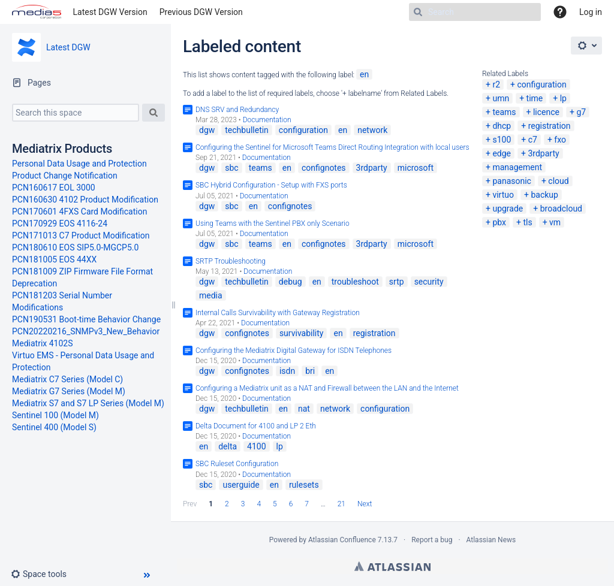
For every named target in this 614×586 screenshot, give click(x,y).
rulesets (304, 485)
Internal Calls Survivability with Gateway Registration (277, 313)
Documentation (267, 120)
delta (227, 446)
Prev (190, 504)
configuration (541, 84)
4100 (256, 446)
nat (304, 408)
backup (544, 195)
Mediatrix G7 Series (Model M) (68, 391)
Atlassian (392, 566)
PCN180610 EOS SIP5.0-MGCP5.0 (75, 247)
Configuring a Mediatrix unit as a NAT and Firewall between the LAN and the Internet (327, 388)
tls (527, 222)
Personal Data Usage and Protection (79, 163)
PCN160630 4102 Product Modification (85, 199)
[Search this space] (75, 113)
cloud (558, 181)
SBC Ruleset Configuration (236, 464)
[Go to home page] (36, 12)
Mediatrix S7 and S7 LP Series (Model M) (88, 403)
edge (501, 153)
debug (290, 281)
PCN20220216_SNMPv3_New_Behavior (85, 331)
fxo (560, 139)
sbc (231, 168)
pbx (499, 222)
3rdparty (543, 153)
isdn (287, 371)
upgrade (507, 208)
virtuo (503, 195)
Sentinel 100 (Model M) (55, 415)
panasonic (511, 181)
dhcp (501, 126)
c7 (532, 139)
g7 (581, 112)
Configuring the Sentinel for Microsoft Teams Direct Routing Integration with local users (332, 147)
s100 (501, 139)
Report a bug (431, 540)
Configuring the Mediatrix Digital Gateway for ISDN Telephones (293, 350)
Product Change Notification (65, 175)
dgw (207, 130)
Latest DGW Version (110, 12)
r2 (496, 84)
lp (563, 98)
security (429, 281)
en (364, 74)
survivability (301, 333)
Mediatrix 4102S (42, 343)
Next (364, 504)
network (372, 130)
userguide (240, 485)
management (517, 167)
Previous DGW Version (201, 12)
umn (500, 98)
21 (341, 504)
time (534, 98)
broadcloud (561, 208)
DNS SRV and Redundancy (237, 109)
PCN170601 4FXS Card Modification (79, 211)
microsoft (416, 168)
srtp (396, 281)
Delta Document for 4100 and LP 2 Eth (255, 426)
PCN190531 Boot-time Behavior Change (86, 319)
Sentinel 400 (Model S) (54, 427)
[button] (43, 574)
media (210, 295)
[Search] (475, 12)
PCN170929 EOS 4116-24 (59, 223)
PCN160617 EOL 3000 (53, 187)
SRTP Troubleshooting (230, 261)
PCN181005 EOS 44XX (54, 259)
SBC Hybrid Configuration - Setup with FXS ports (271, 185)
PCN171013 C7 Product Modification (80, 235)
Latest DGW (68, 47)
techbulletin (247, 130)
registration (549, 126)
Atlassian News (491, 540)
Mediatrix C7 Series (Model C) (67, 379)
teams (504, 112)
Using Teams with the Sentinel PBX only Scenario (272, 223)
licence (546, 112)
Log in (590, 12)
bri (310, 371)
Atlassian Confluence (342, 540)
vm (555, 222)
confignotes (324, 168)
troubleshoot (355, 281)
